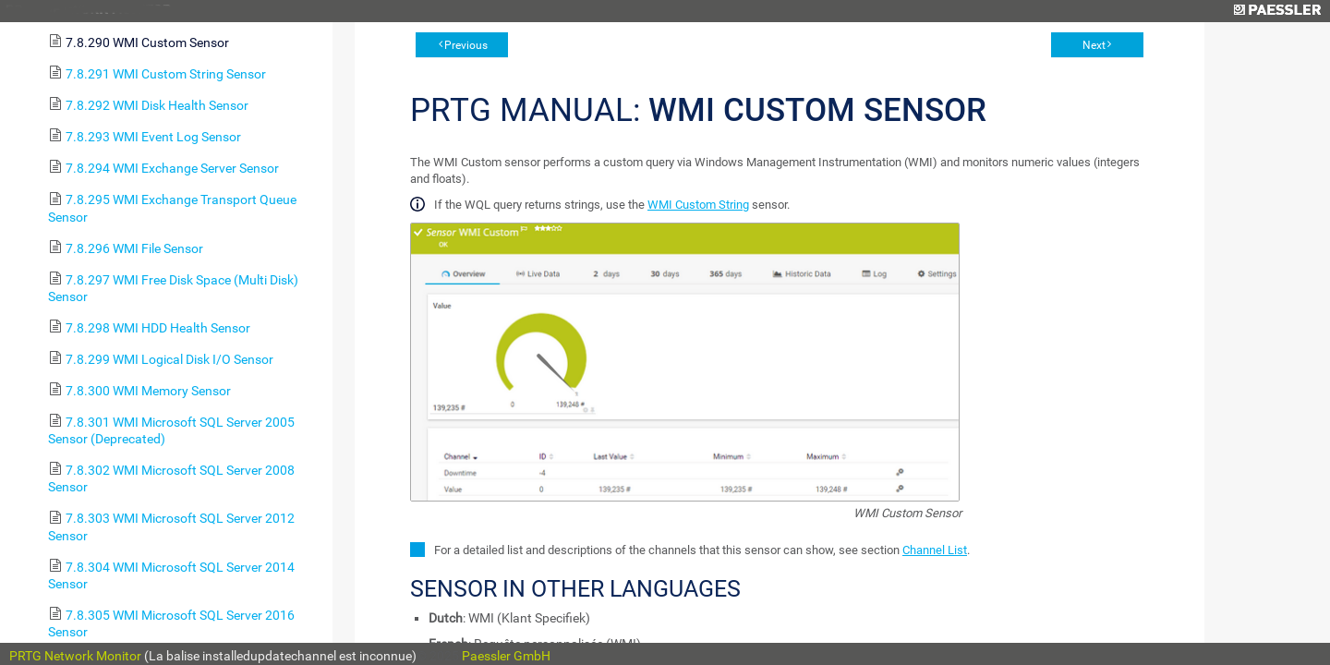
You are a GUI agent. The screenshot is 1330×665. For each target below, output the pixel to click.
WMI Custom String (698, 205)
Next (1094, 45)
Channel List (934, 550)
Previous (466, 45)
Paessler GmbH (506, 655)
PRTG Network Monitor (75, 655)
